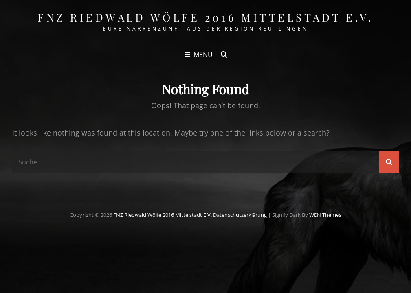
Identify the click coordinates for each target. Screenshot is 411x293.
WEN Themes (325, 215)
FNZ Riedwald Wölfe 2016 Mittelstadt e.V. (205, 17)
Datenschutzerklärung (240, 215)
